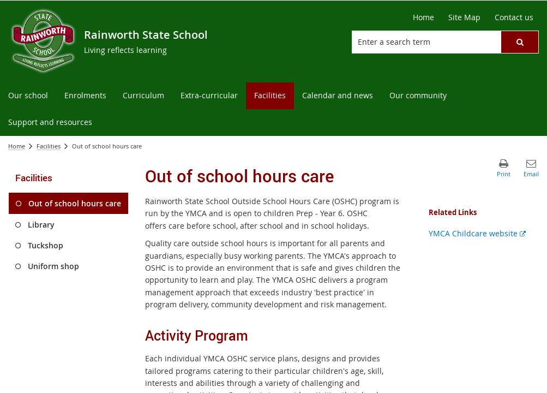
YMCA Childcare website (477, 233)
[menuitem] (28, 95)
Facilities (49, 146)
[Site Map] (464, 17)
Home (16, 146)
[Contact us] (514, 17)
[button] (519, 42)
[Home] (423, 17)
